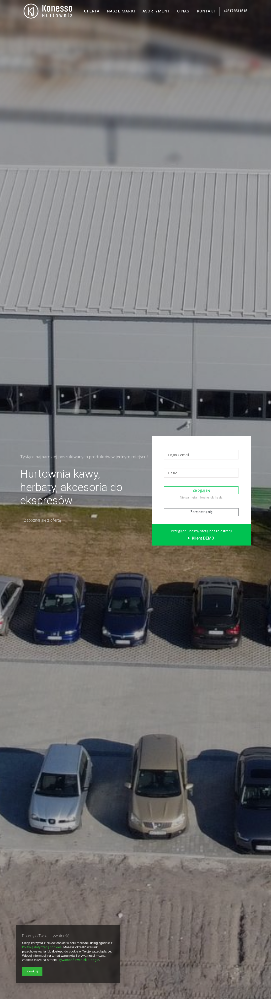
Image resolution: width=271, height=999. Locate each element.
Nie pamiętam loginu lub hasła (201, 497)
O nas (183, 11)
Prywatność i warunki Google (78, 960)
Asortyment (156, 11)
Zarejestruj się (201, 512)
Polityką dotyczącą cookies (42, 947)
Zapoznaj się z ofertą (42, 520)
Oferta (92, 11)
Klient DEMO (201, 538)
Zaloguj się (201, 490)
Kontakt (206, 11)
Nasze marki (121, 11)
